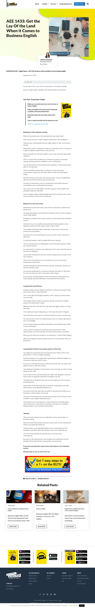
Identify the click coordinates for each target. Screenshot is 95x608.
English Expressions (78, 508)
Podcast (51, 4)
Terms (56, 603)
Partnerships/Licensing (83, 581)
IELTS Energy (51, 575)
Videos (30, 586)
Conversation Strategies (71, 510)
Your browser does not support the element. (47, 82)
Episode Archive (33, 578)
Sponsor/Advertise (63, 4)
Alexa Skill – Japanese (67, 578)
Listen (64, 575)
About (36, 4)
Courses (43, 4)
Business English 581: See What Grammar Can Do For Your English (47, 516)
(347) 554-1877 (10, 591)
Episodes (49, 578)
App (63, 583)
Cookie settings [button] (73, 605)
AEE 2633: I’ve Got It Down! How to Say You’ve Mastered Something (76, 518)
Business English (12, 71)
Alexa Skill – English (67, 581)
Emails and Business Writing (15, 508)
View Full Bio (43, 64)
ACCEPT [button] (82, 605)
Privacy (51, 603)
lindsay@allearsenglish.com (13, 588)
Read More (13, 529)
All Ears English (34, 575)
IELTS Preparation (82, 586)
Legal (60, 603)
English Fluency (23, 71)
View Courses (77, 4)
